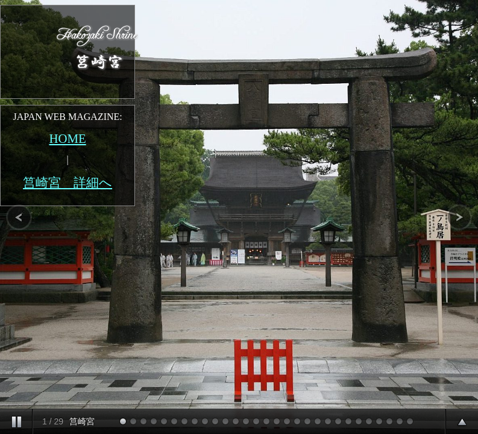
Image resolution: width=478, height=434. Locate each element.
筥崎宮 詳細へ (67, 182)
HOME (67, 138)
